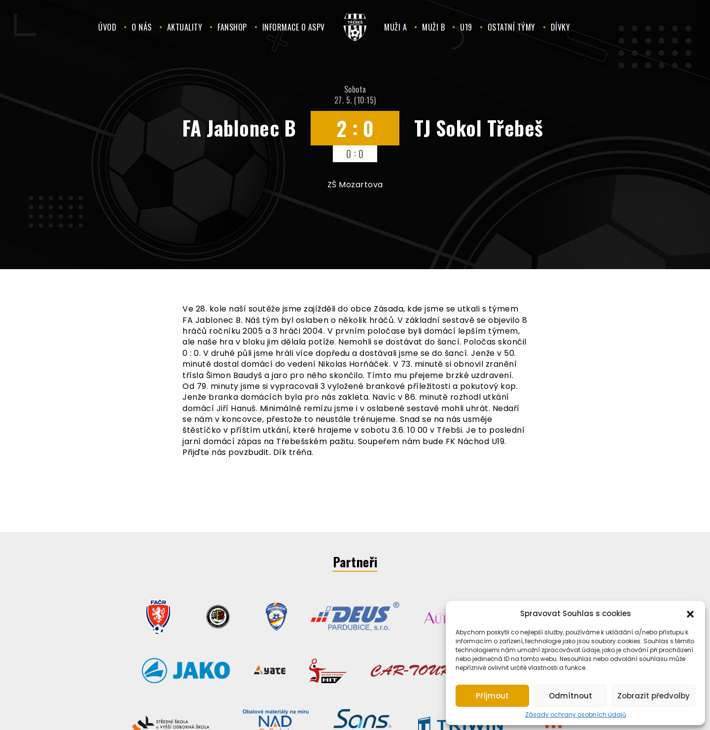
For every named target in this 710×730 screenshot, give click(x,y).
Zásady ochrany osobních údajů (575, 715)
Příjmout (492, 696)
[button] (690, 613)
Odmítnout (570, 696)
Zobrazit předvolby (653, 696)
